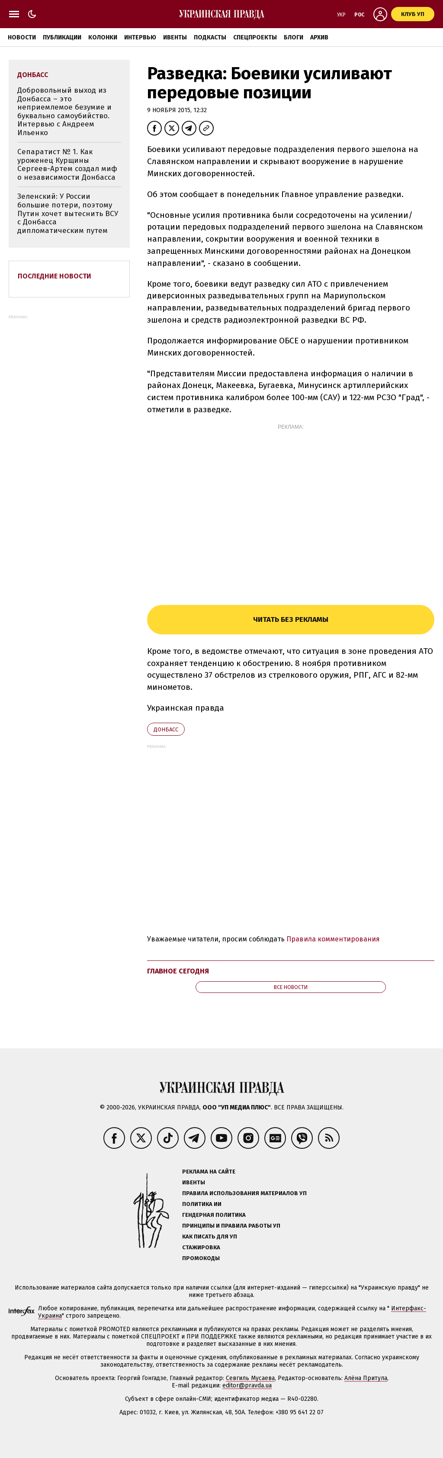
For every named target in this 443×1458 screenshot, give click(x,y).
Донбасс (166, 729)
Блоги (293, 37)
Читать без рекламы (290, 619)
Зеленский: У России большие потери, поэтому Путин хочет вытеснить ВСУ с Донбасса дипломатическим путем (67, 213)
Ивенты (175, 37)
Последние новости (54, 276)
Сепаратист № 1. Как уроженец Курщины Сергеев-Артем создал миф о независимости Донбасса (67, 164)
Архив (319, 37)
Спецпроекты (255, 37)
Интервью (140, 37)
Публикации (62, 37)
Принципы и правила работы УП (231, 1225)
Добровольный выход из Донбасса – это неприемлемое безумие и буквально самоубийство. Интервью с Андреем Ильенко (64, 111)
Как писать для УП (209, 1236)
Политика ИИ (202, 1204)
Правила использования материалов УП (244, 1193)
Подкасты (210, 37)
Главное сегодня (178, 971)
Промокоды (201, 1258)
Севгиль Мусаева (250, 1378)
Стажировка (201, 1247)
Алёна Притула (365, 1378)
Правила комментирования (333, 939)
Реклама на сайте (208, 1171)
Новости (22, 37)
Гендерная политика (214, 1215)
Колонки (102, 37)
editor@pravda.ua (247, 1385)
